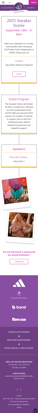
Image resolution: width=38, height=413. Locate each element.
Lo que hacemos (7, 8)
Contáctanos (19, 262)
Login (19, 407)
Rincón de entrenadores (19, 340)
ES (10, 2)
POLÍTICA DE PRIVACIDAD (19, 401)
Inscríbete (31, 8)
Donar (33, 2)
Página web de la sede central (19, 348)
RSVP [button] (19, 74)
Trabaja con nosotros (19, 332)
